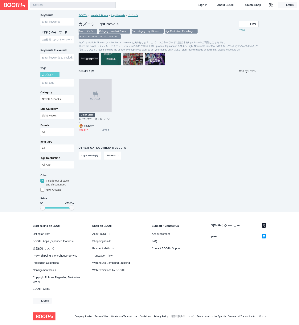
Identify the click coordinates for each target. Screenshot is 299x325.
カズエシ (133, 15)
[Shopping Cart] (271, 5)
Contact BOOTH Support (166, 248)
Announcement (161, 233)
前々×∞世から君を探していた (94, 120)
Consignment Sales (44, 270)
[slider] (42, 207)
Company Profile (83, 316)
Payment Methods (103, 248)
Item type (46, 141)
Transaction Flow (102, 255)
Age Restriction (50, 158)
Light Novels (118, 15)
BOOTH (83, 15)
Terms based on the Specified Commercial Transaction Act (226, 316)
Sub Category (49, 109)
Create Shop (253, 5)
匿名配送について (43, 248)
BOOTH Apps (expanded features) (53, 241)
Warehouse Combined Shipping (111, 262)
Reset (242, 29)
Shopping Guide (101, 241)
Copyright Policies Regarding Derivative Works (56, 279)
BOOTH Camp (41, 288)
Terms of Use (101, 316)
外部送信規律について (182, 316)
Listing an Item (41, 233)
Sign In (203, 5)
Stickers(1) (112, 155)
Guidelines (145, 316)
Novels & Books (99, 15)
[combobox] (73, 5)
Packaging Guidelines (46, 262)
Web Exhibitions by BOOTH (108, 270)
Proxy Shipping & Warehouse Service (55, 255)
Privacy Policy (161, 316)
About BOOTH (226, 5)
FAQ (154, 241)
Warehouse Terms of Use (124, 316)
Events (44, 125)
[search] (111, 5)
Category (46, 92)
